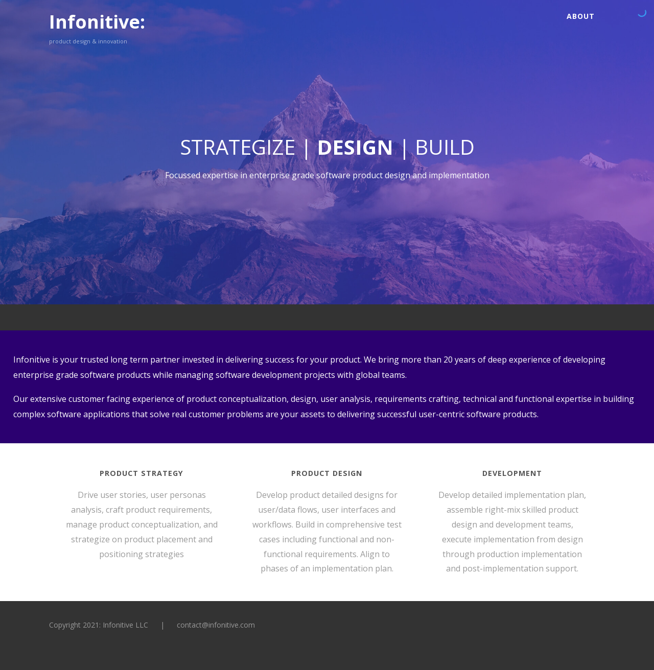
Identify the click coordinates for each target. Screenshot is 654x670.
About (581, 16)
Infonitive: (97, 21)
